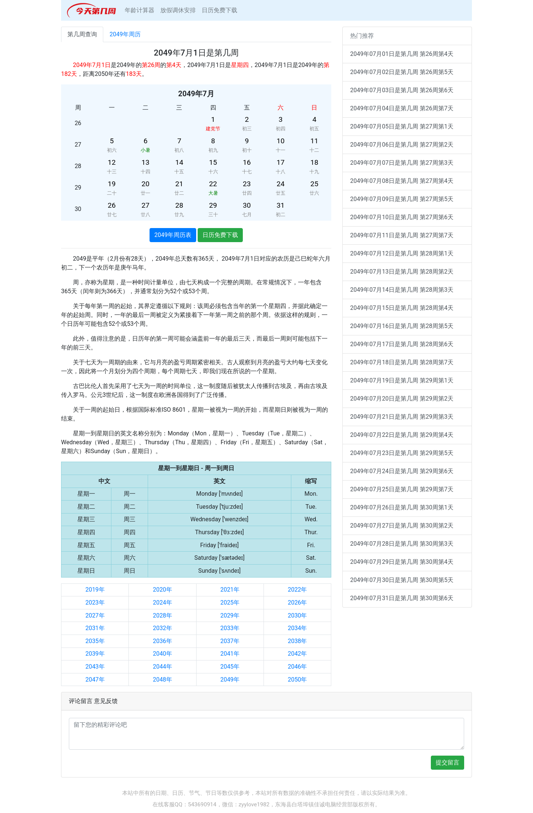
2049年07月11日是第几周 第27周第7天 (401, 235)
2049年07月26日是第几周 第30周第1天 (401, 507)
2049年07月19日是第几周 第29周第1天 (401, 380)
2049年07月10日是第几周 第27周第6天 (401, 217)
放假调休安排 (178, 10)
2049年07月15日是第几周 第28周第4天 (401, 307)
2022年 (297, 589)
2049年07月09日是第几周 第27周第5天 (401, 199)
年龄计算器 (139, 10)
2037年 (229, 641)
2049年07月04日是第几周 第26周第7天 (401, 108)
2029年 (229, 615)
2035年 (95, 641)
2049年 (229, 679)
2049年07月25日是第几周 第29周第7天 (401, 489)
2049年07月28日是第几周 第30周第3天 (401, 543)
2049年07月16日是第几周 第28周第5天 (401, 325)
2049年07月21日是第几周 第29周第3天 (401, 416)
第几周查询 (82, 34)
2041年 (229, 653)
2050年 (297, 679)
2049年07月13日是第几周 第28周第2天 (401, 271)
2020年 (162, 589)
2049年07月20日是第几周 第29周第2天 (401, 398)
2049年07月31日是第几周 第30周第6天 (401, 598)
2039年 (95, 653)
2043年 (95, 666)
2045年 (229, 666)
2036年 (162, 641)
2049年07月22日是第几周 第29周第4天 (401, 434)
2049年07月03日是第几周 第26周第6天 (401, 90)
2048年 (162, 679)
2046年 (297, 666)
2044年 (162, 666)
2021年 (229, 589)
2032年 (162, 628)
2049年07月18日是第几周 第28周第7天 (401, 362)
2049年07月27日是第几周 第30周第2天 (401, 525)
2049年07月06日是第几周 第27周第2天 (401, 144)
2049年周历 (125, 34)
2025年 (229, 602)
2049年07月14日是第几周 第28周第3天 (401, 289)
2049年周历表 (172, 234)
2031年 (95, 628)
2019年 (95, 589)
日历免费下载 (219, 10)
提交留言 (447, 762)
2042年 (297, 653)
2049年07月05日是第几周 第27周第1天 (401, 126)
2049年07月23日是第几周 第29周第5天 (401, 452)
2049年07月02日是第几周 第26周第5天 (401, 72)
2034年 (297, 628)
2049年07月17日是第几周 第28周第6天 (401, 344)
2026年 (297, 602)
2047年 (95, 679)
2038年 (297, 641)
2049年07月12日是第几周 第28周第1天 (401, 253)
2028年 (162, 615)
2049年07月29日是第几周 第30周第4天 (401, 561)
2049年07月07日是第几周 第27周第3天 (401, 162)
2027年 (95, 615)
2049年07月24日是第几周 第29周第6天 (401, 471)
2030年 (297, 615)
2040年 (162, 653)
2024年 (162, 602)
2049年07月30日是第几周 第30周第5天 (401, 579)
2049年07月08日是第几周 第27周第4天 (401, 180)
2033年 (229, 628)
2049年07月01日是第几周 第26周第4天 (401, 53)
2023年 (95, 602)
